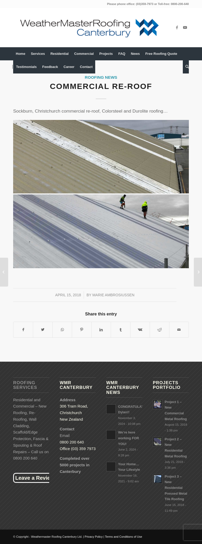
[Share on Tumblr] (120, 329)
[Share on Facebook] (23, 329)
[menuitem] (20, 53)
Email (65, 435)
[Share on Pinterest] (81, 329)
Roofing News (101, 77)
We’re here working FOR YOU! (128, 438)
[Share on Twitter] (42, 329)
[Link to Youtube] (185, 27)
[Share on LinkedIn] (101, 329)
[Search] (186, 66)
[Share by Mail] (179, 329)
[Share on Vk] (140, 329)
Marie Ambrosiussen (113, 295)
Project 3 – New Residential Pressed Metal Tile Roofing (176, 487)
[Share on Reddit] (159, 329)
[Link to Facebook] (177, 27)
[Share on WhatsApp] (62, 329)
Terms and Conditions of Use (123, 536)
